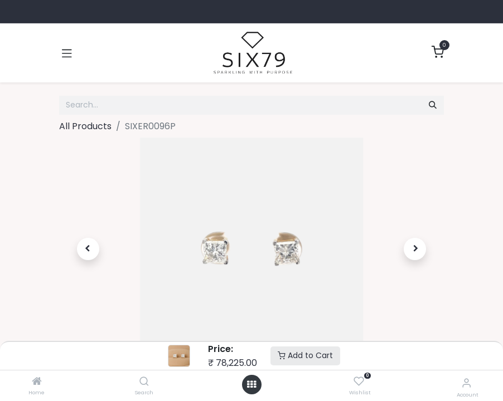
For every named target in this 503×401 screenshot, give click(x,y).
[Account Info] (466, 382)
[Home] (37, 381)
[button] (88, 249)
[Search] (144, 381)
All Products (85, 126)
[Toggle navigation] (67, 52)
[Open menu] (251, 385)
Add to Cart (305, 355)
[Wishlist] (359, 382)
